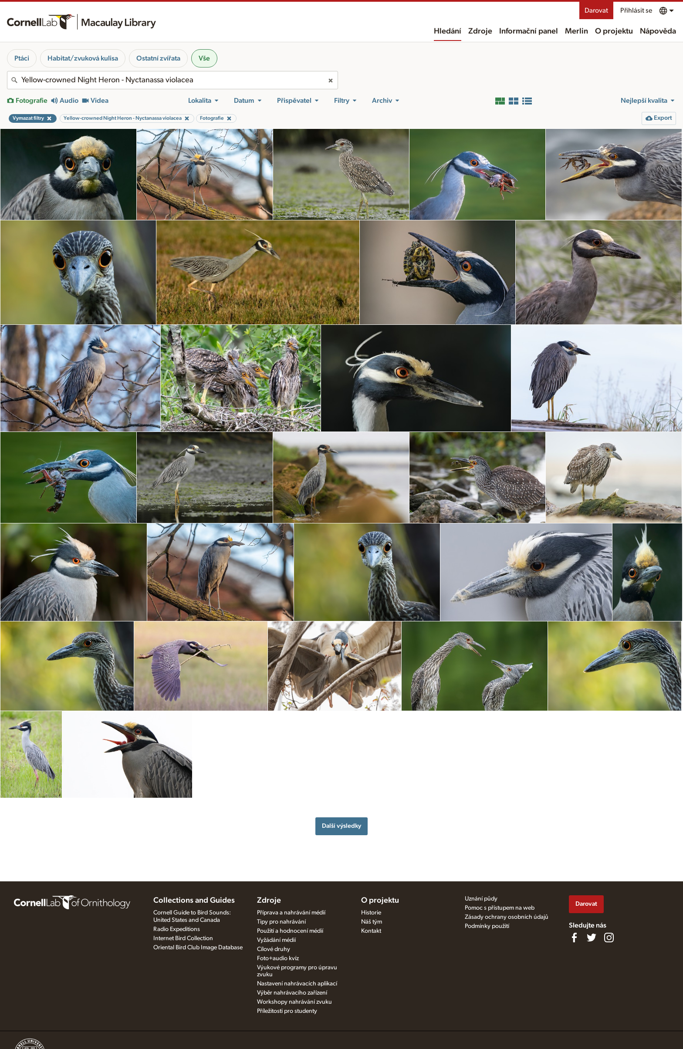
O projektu (614, 31)
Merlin (576, 31)
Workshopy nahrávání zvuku (294, 1002)
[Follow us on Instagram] (609, 937)
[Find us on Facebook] (574, 937)
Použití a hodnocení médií (290, 931)
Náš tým (371, 922)
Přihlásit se (636, 10)
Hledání (447, 31)
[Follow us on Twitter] (591, 937)
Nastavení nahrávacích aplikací (297, 984)
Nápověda (658, 31)
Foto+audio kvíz (278, 958)
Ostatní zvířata (158, 58)
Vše (204, 58)
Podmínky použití (487, 926)
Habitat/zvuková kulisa (82, 58)
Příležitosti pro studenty (287, 1011)
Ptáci (21, 58)
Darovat (596, 10)
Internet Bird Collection (183, 938)
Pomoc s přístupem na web (499, 908)
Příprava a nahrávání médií (291, 913)
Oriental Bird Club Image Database (198, 947)
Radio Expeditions (176, 929)
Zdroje (480, 31)
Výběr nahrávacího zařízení (292, 993)
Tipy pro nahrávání (281, 922)
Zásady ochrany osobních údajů (506, 917)
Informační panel (528, 31)
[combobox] (172, 80)
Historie (371, 913)
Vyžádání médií (276, 940)
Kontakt (371, 931)
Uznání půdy (481, 899)
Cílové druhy (273, 949)
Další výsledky (341, 826)
